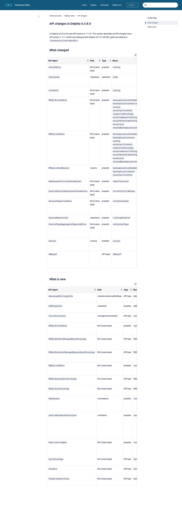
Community (104, 5)
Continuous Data (22, 5)
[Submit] (145, 5)
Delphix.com (117, 5)
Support (93, 5)
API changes (82, 16)
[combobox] (160, 5)
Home (84, 5)
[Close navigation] (39, 16)
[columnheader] (68, 61)
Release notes (69, 16)
